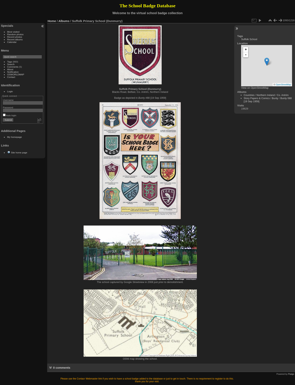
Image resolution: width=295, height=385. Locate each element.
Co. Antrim (283, 95)
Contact (11, 77)
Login (10, 91)
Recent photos (14, 37)
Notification (13, 72)
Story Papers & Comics (257, 98)
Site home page (19, 152)
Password (8, 107)
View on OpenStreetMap (254, 87)
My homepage (14, 137)
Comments (12, 66)
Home (52, 21)
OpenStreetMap (283, 84)
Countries (249, 95)
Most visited (13, 31)
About (10, 69)
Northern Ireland (266, 95)
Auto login (9, 115)
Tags (9, 61)
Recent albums (15, 39)
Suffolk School (249, 39)
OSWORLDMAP (15, 74)
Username (8, 100)
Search (11, 64)
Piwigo (291, 374)
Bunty (275, 98)
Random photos (15, 34)
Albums (63, 21)
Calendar (12, 42)
